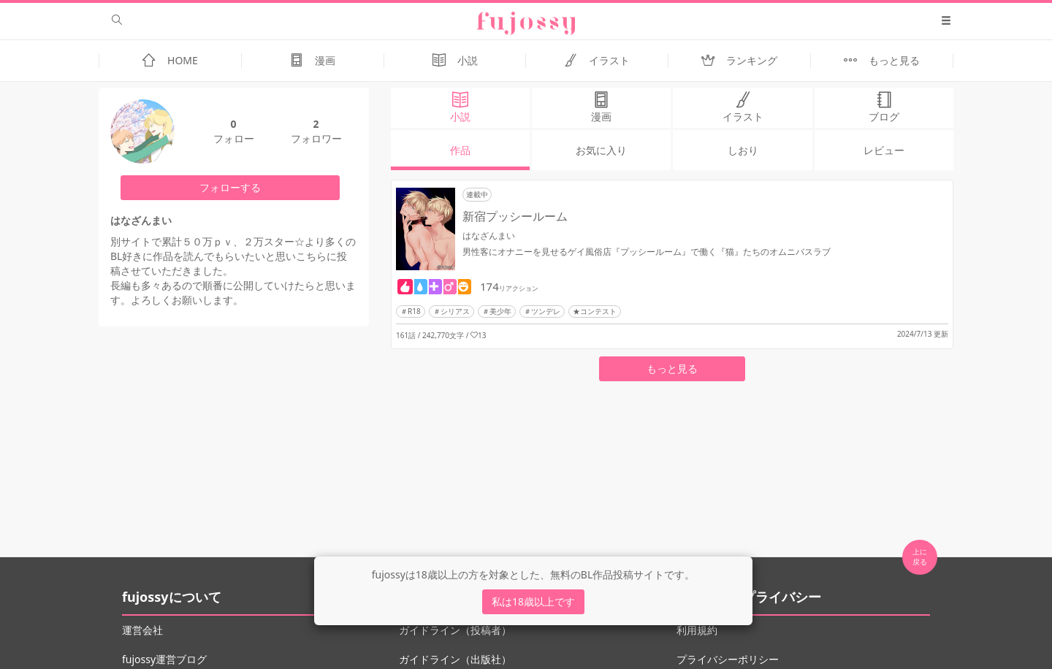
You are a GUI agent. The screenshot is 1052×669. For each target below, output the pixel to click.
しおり (743, 150)
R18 (414, 311)
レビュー (884, 150)
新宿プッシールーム (515, 216)
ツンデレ (545, 311)
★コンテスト (595, 311)
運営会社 (142, 630)
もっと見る (672, 368)
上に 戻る (919, 556)
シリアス (455, 311)
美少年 (500, 311)
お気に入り (601, 150)
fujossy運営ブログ (164, 659)
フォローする (230, 187)
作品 (460, 150)
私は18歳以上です (533, 601)
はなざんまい (488, 235)
